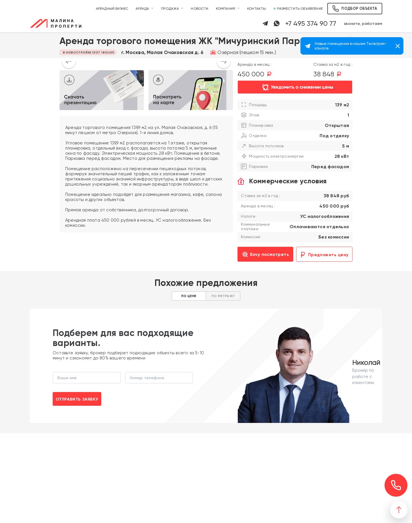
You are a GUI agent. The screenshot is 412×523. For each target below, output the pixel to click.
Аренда (142, 9)
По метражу (223, 296)
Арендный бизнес (112, 9)
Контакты (256, 9)
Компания (225, 9)
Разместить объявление (298, 8)
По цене (188, 296)
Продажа (170, 9)
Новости (199, 9)
